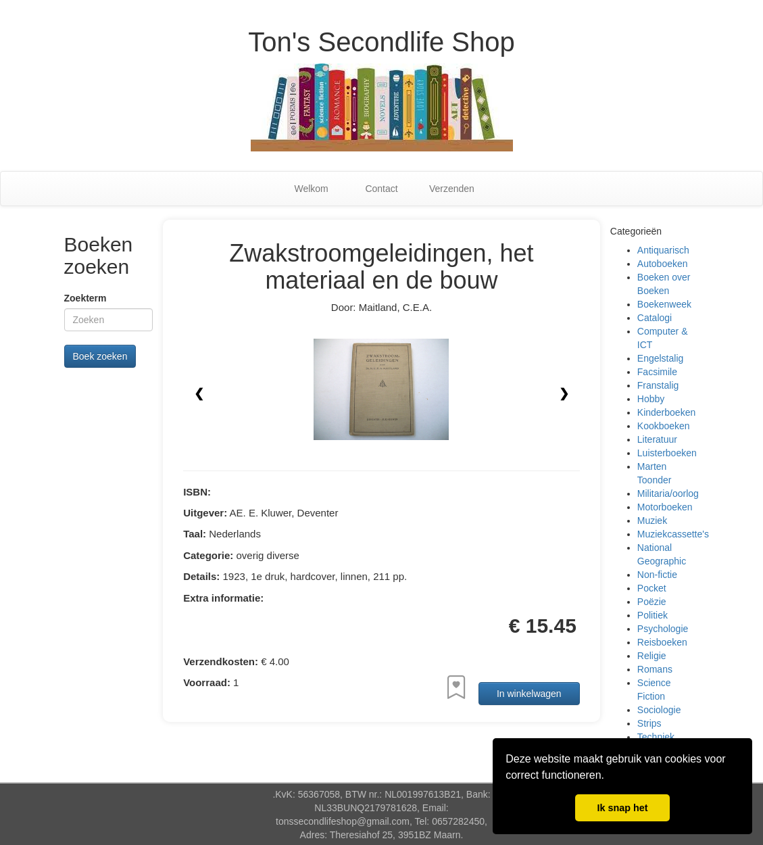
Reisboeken (662, 642)
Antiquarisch (663, 250)
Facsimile (657, 371)
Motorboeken (665, 507)
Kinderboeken (666, 412)
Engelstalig (660, 358)
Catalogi (654, 317)
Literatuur (657, 439)
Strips (649, 723)
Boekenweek (664, 304)
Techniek (655, 736)
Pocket (651, 588)
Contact (381, 188)
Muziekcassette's (673, 534)
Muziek (652, 520)
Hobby (650, 398)
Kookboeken (663, 425)
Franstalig (658, 385)
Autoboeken (662, 263)
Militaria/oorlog (668, 493)
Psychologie (663, 628)
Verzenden (451, 188)
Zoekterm (85, 298)
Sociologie (659, 709)
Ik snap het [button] (622, 807)
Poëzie (651, 601)
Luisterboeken (667, 453)
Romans (654, 669)
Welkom (311, 188)
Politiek (652, 615)
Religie (651, 655)
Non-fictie (657, 574)
